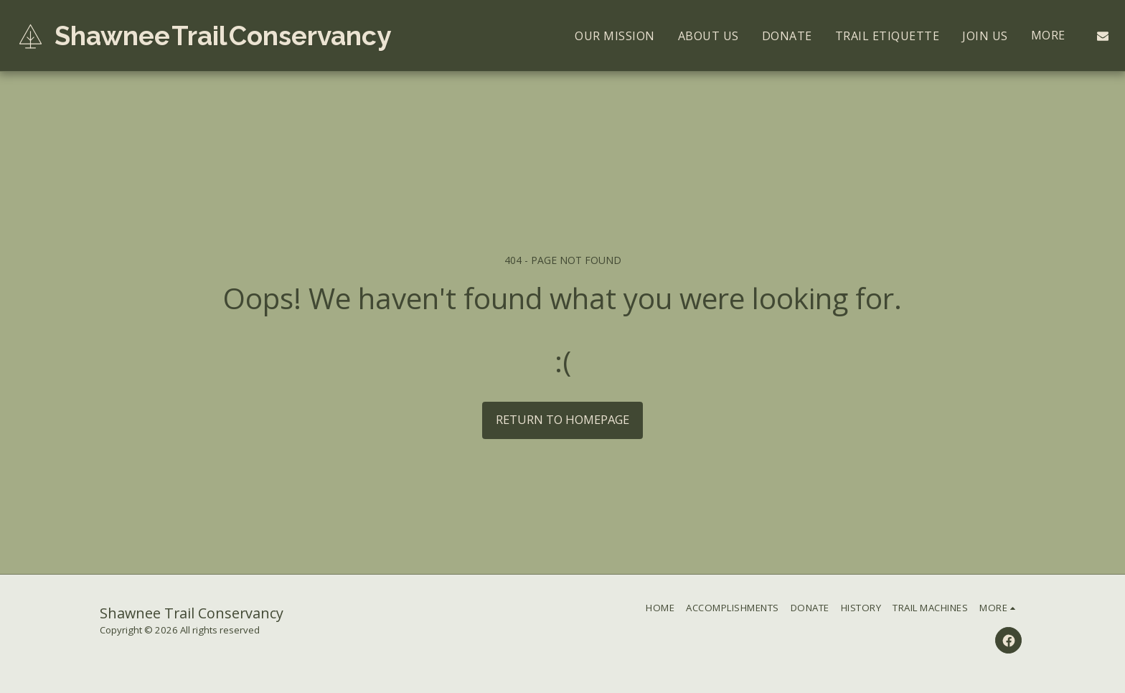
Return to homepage (562, 419)
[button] (1103, 36)
